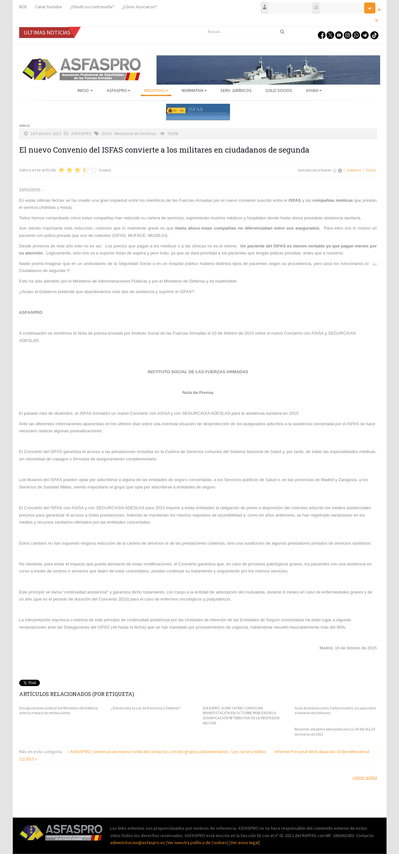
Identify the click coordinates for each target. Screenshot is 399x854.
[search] (246, 31)
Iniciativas (156, 90)
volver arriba (365, 777)
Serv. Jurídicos (236, 90)
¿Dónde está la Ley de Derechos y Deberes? (145, 708)
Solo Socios (278, 90)
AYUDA (314, 90)
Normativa (194, 90)
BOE (23, 7)
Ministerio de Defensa (135, 133)
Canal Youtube (48, 7)
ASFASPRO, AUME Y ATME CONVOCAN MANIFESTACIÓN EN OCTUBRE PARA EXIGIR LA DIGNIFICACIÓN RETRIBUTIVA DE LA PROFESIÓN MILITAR (241, 715)
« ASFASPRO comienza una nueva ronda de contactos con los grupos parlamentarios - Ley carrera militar (167, 751)
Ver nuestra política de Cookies (197, 842)
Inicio (85, 90)
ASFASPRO (118, 90)
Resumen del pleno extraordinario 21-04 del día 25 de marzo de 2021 (335, 732)
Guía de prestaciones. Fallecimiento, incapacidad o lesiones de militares (335, 710)
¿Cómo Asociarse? (139, 7)
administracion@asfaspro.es (138, 842)
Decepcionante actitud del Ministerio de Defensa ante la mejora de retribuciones (58, 710)
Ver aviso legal (244, 842)
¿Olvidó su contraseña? (92, 7)
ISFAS (107, 133)
